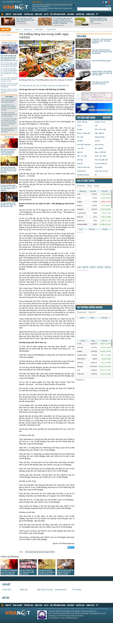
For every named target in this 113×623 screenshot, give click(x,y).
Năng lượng (27, 29)
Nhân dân (24, 590)
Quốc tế (92, 312)
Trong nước (81, 312)
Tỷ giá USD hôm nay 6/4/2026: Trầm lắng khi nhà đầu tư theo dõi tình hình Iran (8, 107)
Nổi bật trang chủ (9, 43)
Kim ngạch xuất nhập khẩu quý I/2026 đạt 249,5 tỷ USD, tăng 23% (9, 114)
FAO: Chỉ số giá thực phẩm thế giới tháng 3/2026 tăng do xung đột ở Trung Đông (9, 64)
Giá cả (46, 14)
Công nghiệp (17, 14)
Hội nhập (70, 14)
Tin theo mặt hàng (86, 117)
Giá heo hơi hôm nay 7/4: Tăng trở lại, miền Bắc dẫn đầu (27, 572)
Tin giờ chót (37, 2)
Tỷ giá (96, 186)
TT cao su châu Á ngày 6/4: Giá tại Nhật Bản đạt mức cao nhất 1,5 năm (9, 79)
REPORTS (107, 117)
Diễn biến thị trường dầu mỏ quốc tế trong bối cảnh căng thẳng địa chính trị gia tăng (52, 5)
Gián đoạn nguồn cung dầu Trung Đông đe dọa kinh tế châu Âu (9, 91)
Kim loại (17, 29)
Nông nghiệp (39, 29)
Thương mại (28, 14)
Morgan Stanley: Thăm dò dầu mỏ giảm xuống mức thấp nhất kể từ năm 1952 (102, 73)
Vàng (89, 186)
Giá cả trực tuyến (86, 181)
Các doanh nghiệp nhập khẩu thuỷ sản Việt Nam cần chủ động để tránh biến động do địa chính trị (9, 58)
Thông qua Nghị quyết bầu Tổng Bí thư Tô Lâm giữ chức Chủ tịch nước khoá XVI (52, 9)
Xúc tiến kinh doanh (57, 14)
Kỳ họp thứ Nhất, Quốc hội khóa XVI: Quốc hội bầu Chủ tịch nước (8, 204)
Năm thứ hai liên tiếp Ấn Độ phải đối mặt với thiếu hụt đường (65, 572)
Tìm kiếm (108, 5)
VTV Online (76, 590)
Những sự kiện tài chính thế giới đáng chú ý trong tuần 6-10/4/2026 (9, 85)
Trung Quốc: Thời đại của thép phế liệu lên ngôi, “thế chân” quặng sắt (102, 41)
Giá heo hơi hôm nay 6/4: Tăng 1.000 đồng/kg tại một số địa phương (25, 20)
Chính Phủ (6, 590)
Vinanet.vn (80, 380)
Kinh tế (8, 14)
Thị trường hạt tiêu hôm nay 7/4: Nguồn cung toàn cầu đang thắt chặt (44, 85)
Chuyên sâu (80, 14)
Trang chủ (2, 14)
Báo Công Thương (44, 590)
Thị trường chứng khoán (89, 307)
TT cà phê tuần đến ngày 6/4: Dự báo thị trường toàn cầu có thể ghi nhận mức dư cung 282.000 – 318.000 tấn (63, 21)
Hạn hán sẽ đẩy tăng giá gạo (101, 61)
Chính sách (90, 14)
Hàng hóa (38, 14)
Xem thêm (97, 14)
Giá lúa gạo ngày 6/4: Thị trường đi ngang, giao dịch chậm (98, 20)
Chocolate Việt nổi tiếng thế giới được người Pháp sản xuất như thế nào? (102, 51)
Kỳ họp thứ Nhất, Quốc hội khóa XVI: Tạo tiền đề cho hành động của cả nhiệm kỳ (9, 188)
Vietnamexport (60, 590)
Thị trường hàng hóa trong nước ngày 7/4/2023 (39, 552)
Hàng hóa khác (51, 29)
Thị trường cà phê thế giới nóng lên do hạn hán (100, 82)
